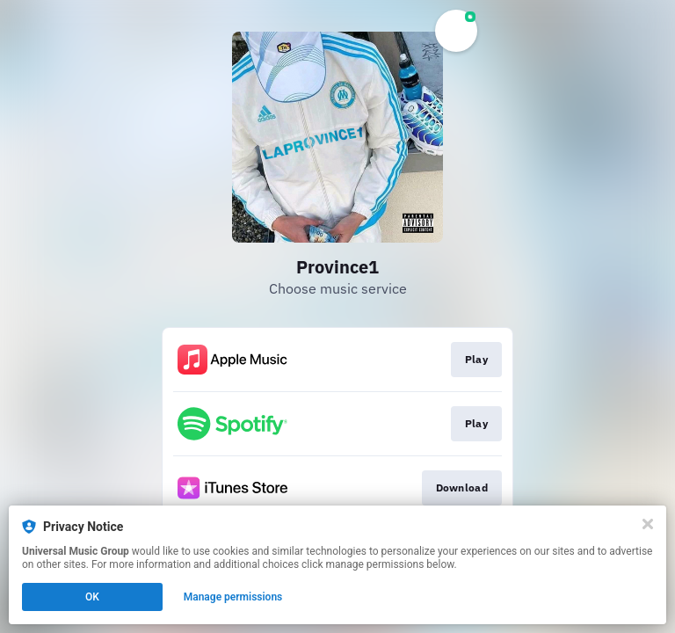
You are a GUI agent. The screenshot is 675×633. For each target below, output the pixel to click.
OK (92, 597)
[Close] (648, 524)
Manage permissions (233, 597)
